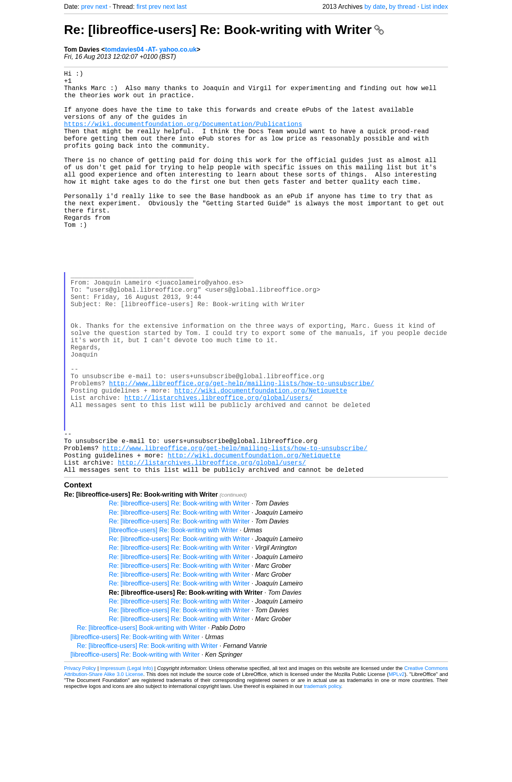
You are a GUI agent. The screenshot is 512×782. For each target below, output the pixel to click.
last (182, 6)
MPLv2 (397, 764)
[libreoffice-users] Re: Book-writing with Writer (173, 619)
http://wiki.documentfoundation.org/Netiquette (260, 462)
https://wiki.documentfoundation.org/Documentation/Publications (183, 136)
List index (434, 6)
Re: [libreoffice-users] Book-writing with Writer (141, 717)
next (101, 6)
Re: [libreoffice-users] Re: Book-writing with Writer (224, 29)
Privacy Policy (80, 758)
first (141, 6)
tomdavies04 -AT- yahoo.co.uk (150, 49)
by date (374, 6)
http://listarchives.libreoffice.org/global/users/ (218, 471)
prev (87, 6)
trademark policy (322, 776)
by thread (402, 6)
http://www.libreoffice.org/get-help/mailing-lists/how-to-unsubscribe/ (241, 453)
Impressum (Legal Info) (126, 758)
